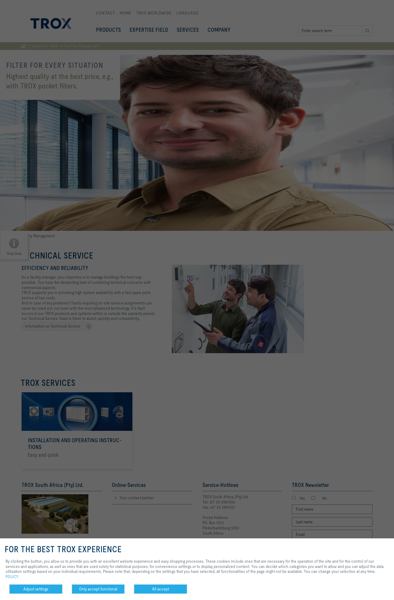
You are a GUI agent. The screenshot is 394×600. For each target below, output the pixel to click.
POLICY (12, 576)
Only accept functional (98, 588)
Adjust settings (35, 588)
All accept (160, 588)
